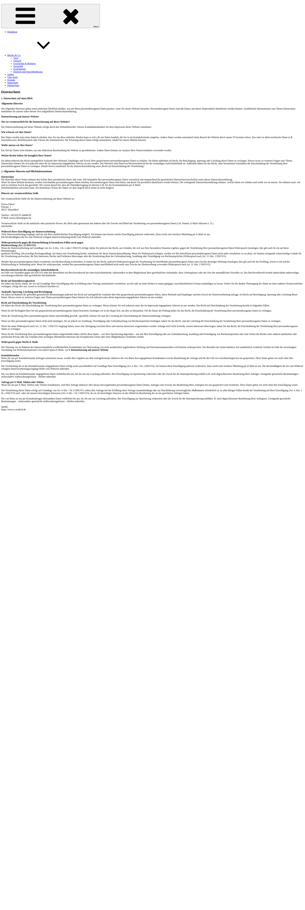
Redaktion (12, 32)
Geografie (18, 66)
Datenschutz (13, 85)
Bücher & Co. (36, 55)
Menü (50, 16)
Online (10, 74)
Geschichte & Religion (24, 63)
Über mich (12, 77)
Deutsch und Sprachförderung (28, 71)
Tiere (15, 58)
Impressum (12, 82)
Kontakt (11, 80)
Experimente (19, 69)
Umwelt (17, 60)
